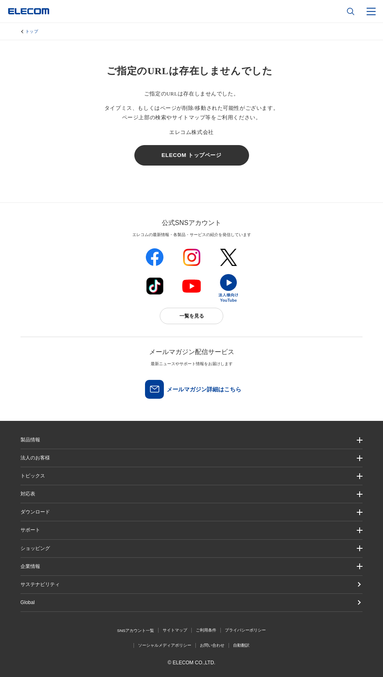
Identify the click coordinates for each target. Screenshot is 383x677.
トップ (32, 31)
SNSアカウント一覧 (135, 630)
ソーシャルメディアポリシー (164, 645)
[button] (191, 476)
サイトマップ (175, 630)
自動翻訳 (241, 645)
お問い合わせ (212, 645)
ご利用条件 (206, 630)
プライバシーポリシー (245, 630)
